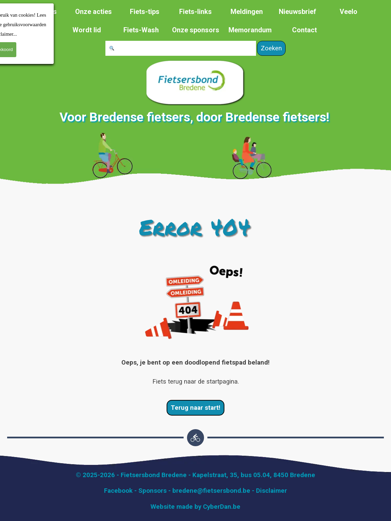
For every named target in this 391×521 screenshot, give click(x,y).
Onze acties (93, 11)
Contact (304, 30)
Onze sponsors (195, 30)
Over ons (43, 11)
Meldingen (247, 11)
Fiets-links (195, 11)
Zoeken (271, 48)
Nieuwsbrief (297, 11)
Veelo (348, 11)
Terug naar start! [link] (195, 407)
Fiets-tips (144, 11)
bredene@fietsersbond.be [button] (211, 490)
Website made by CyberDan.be (195, 506)
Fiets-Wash (141, 30)
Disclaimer (271, 490)
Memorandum (250, 30)
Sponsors (152, 490)
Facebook (118, 490)
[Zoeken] (180, 48)
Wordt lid (86, 30)
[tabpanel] (195, 372)
